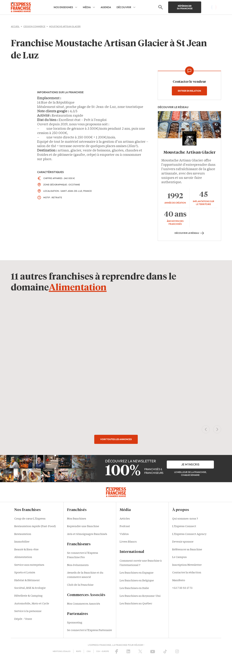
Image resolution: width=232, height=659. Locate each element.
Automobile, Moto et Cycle (31, 603)
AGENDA (106, 7)
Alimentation (78, 287)
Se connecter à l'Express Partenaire (89, 630)
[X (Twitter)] (140, 651)
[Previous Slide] (206, 429)
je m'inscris (190, 464)
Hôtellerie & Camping (28, 596)
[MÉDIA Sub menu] (94, 7)
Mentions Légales (62, 651)
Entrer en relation (189, 90)
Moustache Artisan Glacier (189, 153)
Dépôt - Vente (23, 619)
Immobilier (21, 542)
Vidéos (124, 534)
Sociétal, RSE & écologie (30, 588)
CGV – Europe (102, 651)
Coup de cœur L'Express (29, 519)
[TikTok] (165, 651)
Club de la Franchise (80, 585)
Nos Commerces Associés (83, 604)
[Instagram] (177, 651)
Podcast (125, 526)
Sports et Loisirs (24, 572)
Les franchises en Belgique (137, 580)
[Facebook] (116, 651)
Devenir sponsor (182, 542)
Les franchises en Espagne (137, 573)
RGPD (78, 651)
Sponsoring (74, 622)
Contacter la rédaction (186, 572)
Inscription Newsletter (187, 565)
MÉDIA (87, 7)
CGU (89, 651)
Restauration (22, 534)
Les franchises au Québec (136, 603)
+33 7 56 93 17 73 (182, 588)
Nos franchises (76, 519)
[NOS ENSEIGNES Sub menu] (76, 7)
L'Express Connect (184, 526)
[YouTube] (152, 651)
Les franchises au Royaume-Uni (140, 596)
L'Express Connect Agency (189, 534)
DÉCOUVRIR (124, 7)
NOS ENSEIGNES (63, 7)
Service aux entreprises (29, 565)
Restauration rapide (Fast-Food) (35, 526)
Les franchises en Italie (134, 588)
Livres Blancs (128, 542)
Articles (125, 519)
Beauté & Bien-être (26, 549)
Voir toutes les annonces (116, 439)
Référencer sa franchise (184, 7)
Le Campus (179, 557)
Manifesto (178, 580)
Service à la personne (28, 611)
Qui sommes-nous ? (185, 519)
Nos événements (78, 565)
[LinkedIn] (128, 651)
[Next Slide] (217, 429)
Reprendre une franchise (83, 526)
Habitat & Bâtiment (27, 580)
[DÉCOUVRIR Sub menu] (134, 7)
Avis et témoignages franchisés (87, 534)
